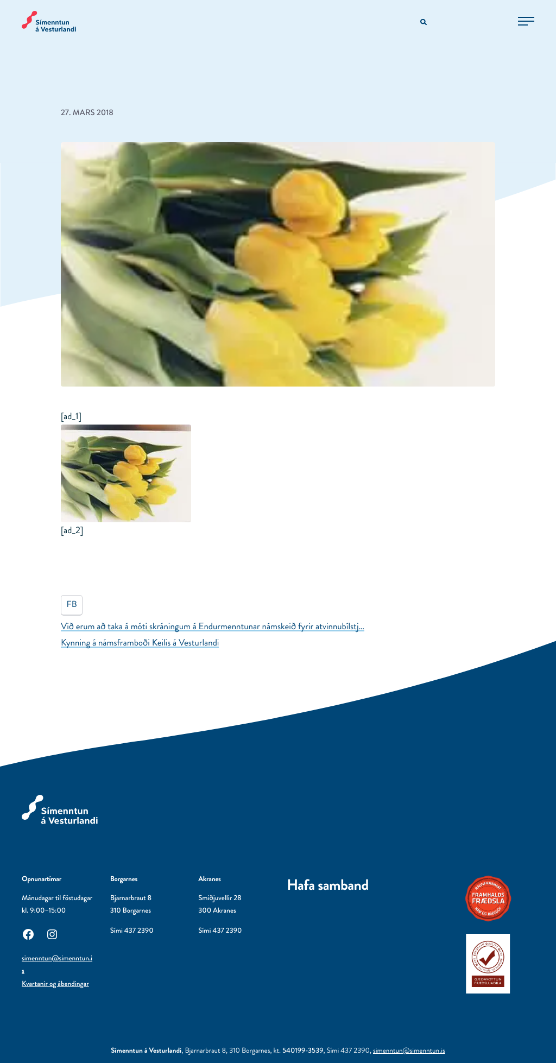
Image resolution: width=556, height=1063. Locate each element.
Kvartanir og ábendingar (55, 984)
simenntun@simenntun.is (409, 1051)
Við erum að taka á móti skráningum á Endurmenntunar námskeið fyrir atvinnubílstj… (212, 626)
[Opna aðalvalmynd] (526, 21)
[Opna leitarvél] (424, 22)
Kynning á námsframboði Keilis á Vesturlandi (140, 642)
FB (72, 604)
